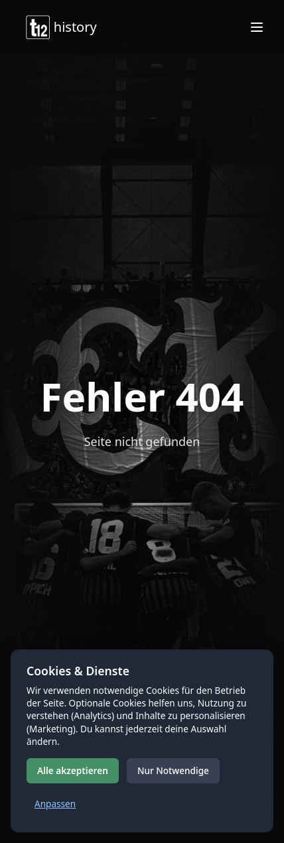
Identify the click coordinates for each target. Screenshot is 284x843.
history (61, 27)
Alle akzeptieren (72, 770)
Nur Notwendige (173, 770)
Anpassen (55, 803)
